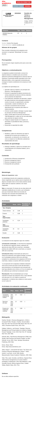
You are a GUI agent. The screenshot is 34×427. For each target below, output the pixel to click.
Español (27, 6)
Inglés (21, 6)
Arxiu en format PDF (24, 2)
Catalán (16, 6)
